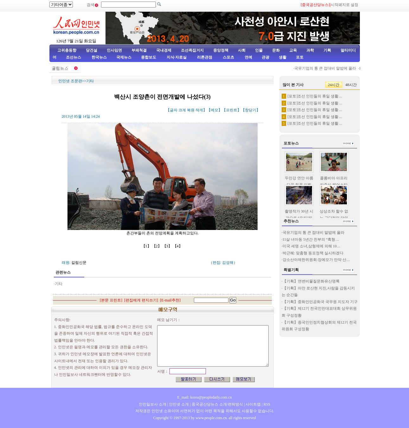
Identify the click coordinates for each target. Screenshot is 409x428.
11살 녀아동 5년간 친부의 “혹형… (311, 239)
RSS (267, 404)
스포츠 (228, 57)
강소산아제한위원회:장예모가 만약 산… (316, 259)
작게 (199, 110)
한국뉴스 (99, 57)
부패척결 (139, 50)
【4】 (178, 246)
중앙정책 (220, 50)
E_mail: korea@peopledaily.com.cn (204, 397)
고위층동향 (66, 50)
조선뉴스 (74, 57)
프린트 (231, 110)
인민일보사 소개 (152, 404)
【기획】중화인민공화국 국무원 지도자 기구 (320, 302)
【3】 (168, 246)
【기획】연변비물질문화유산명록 (311, 281)
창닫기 (250, 110)
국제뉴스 (123, 57)
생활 (282, 57)
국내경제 (163, 50)
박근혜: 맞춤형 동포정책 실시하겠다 (313, 253)
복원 (191, 110)
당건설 (91, 50)
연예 (248, 57)
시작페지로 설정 (344, 5)
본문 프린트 (111, 300)
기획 (327, 50)
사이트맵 (253, 404)
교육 (293, 50)
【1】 (147, 246)
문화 (276, 50)
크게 (182, 110)
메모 (214, 110)
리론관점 (204, 57)
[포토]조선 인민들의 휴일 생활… (315, 96)
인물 (259, 50)
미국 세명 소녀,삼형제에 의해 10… (312, 246)
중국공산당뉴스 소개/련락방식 (217, 404)
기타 (90, 81)
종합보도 (148, 57)
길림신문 (78, 262)
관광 (265, 57)
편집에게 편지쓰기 (141, 300)
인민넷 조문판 (70, 81)
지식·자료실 (177, 57)
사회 (242, 50)
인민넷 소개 (178, 404)
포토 (300, 57)
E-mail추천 (170, 300)
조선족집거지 (192, 50)
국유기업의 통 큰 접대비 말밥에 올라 (327, 68)
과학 (310, 50)
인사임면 (114, 50)
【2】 (157, 246)
